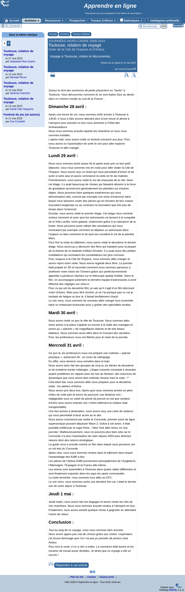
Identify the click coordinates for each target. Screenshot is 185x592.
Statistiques (131, 20)
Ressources (54, 20)
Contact (91, 577)
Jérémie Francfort (20, 93)
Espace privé (106, 577)
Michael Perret (18, 77)
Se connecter (12, 25)
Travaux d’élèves (102, 20)
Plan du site (76, 577)
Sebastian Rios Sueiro (22, 61)
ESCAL (173, 590)
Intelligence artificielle (163, 20)
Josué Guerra (126, 69)
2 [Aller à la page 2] (8, 43)
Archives (31, 20)
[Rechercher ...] (149, 26)
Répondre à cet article (71, 565)
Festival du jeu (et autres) (21, 114)
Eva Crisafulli (17, 121)
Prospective (76, 20)
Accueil (12, 20)
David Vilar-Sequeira (21, 109)
